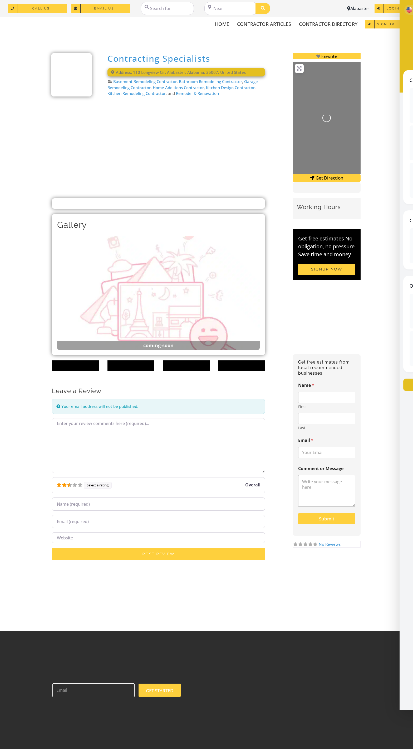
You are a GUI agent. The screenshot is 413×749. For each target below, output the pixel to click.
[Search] (262, 8)
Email (305, 440)
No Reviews (330, 544)
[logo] (34, 21)
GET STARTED (159, 691)
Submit (326, 519)
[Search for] (167, 8)
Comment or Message (320, 468)
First (302, 406)
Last (301, 428)
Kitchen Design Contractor (230, 87)
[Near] (230, 8)
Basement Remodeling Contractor (145, 81)
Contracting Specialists (158, 58)
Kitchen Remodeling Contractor (136, 93)
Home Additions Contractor (178, 87)
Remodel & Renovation (197, 93)
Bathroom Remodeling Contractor (210, 81)
